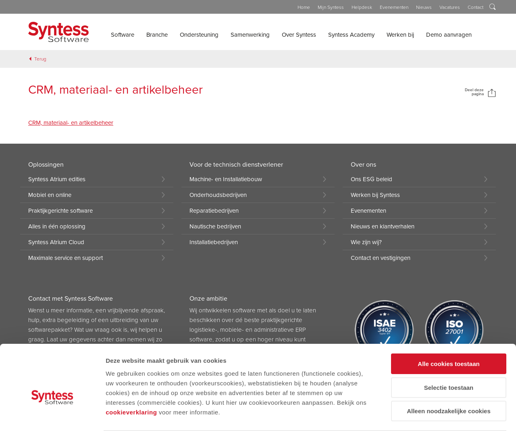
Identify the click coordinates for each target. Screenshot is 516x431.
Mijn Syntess (331, 7)
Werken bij (400, 34)
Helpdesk (362, 7)
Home (304, 7)
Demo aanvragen (449, 34)
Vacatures (449, 7)
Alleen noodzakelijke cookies (449, 367)
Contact (475, 7)
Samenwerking (250, 34)
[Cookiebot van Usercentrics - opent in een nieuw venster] (52, 415)
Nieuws (424, 7)
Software (122, 34)
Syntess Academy (351, 34)
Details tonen (125, 415)
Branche (157, 34)
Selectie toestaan (449, 344)
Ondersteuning (199, 34)
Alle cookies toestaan (448, 320)
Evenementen (394, 7)
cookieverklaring (131, 368)
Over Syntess (299, 34)
